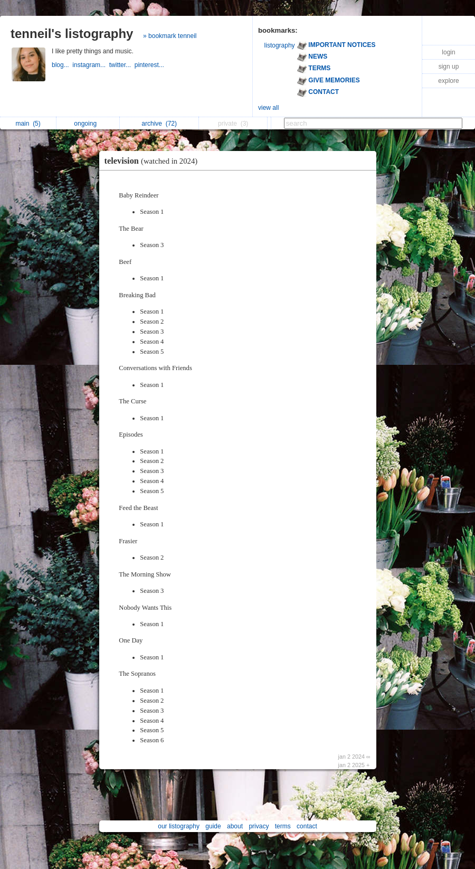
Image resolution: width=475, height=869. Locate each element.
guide (213, 826)
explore (448, 80)
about (235, 826)
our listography (179, 826)
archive (159, 123)
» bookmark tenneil (169, 36)
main (27, 123)
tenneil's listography (72, 33)
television (153, 161)
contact (307, 826)
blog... (62, 65)
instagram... (90, 65)
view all (268, 107)
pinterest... (150, 65)
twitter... (122, 65)
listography (279, 45)
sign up (449, 66)
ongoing (88, 123)
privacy (259, 826)
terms (283, 826)
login (448, 52)
